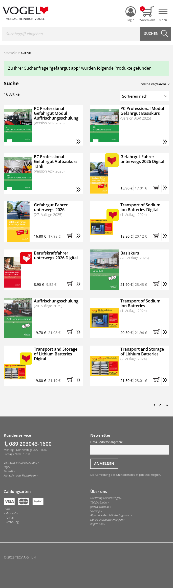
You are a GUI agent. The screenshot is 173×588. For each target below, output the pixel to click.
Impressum (96, 524)
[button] (157, 188)
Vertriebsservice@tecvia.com (20, 462)
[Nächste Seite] (166, 405)
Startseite (10, 52)
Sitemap (95, 511)
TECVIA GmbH (98, 502)
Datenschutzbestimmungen (106, 519)
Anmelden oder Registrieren (20, 475)
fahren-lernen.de (99, 507)
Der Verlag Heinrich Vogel (105, 498)
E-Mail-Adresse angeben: (129, 447)
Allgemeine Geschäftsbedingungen (110, 515)
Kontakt (8, 471)
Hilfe (6, 467)
